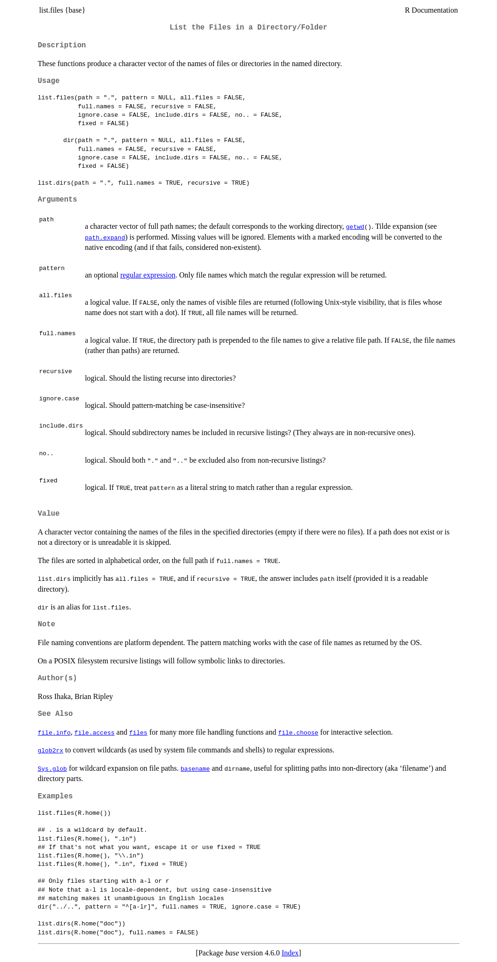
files (138, 732)
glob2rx (51, 750)
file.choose (298, 732)
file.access (94, 732)
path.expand (105, 237)
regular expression (148, 275)
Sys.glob (52, 768)
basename (195, 768)
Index (290, 953)
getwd (355, 226)
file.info (54, 732)
